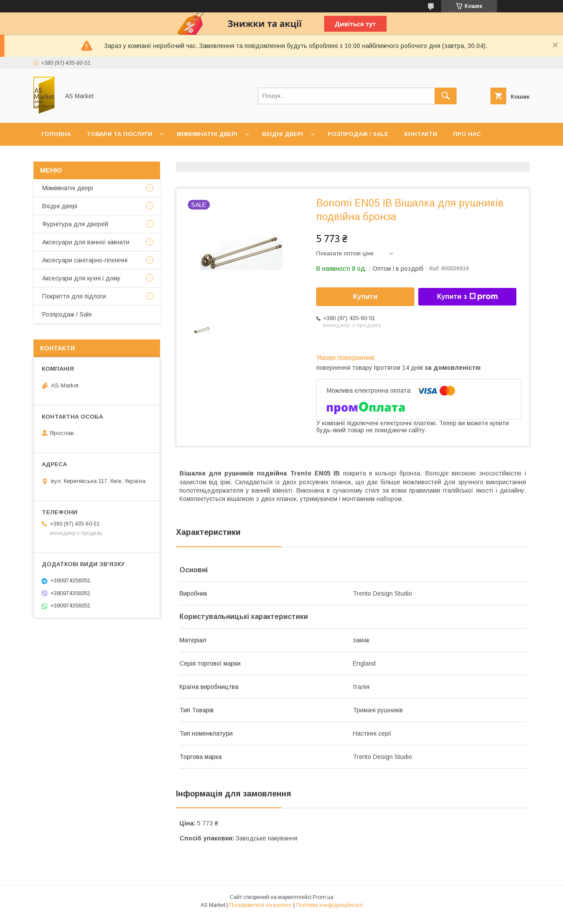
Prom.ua (323, 897)
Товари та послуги (119, 134)
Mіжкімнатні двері (67, 188)
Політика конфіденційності (329, 905)
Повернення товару (161, 157)
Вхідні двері (282, 134)
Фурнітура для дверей (75, 224)
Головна (56, 134)
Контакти (420, 134)
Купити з (467, 297)
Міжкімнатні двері (207, 134)
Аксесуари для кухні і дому (81, 278)
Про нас (467, 134)
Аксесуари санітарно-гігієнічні (85, 260)
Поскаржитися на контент (260, 905)
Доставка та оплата (76, 157)
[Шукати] (446, 96)
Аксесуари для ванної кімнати (85, 242)
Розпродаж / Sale (358, 134)
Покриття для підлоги (74, 296)
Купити (365, 296)
